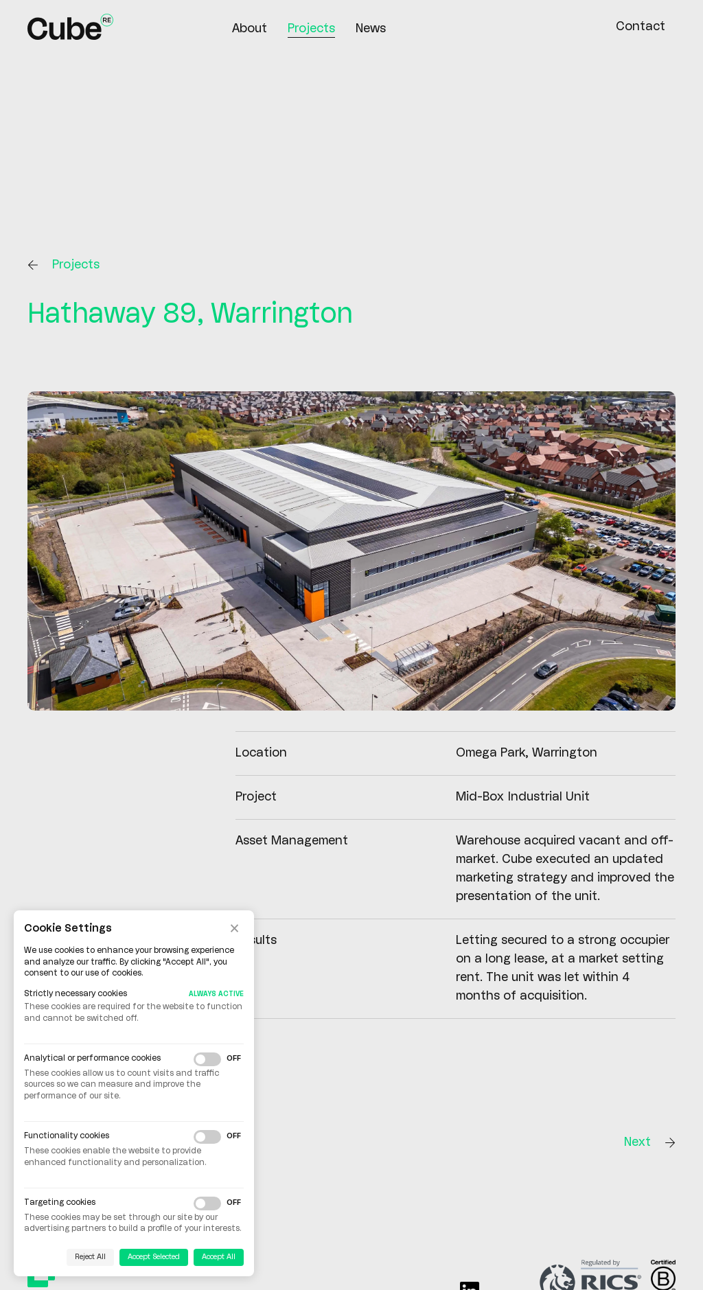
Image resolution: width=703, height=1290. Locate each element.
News (371, 28)
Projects (311, 28)
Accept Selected (154, 1257)
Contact (640, 26)
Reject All (90, 1257)
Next (650, 1143)
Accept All (218, 1257)
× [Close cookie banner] (234, 928)
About (249, 28)
